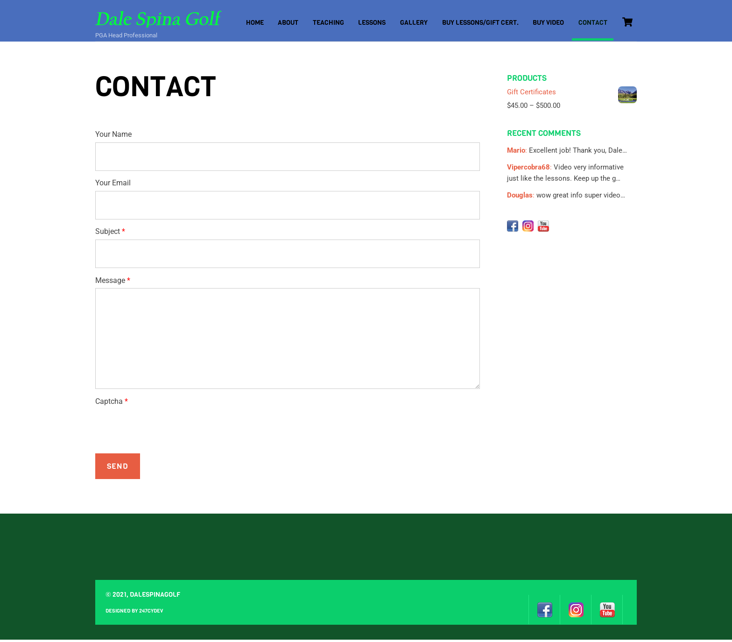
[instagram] (528, 228)
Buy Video (548, 22)
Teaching (328, 22)
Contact (592, 22)
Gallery (414, 22)
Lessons (372, 22)
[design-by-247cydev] (629, 611)
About (288, 22)
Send (117, 468)
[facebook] (512, 228)
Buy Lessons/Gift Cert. (480, 22)
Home (255, 22)
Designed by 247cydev (134, 613)
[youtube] (543, 228)
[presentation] (166, 430)
